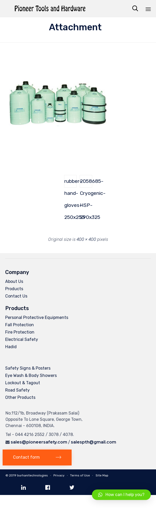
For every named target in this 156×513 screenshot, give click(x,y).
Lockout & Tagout (22, 382)
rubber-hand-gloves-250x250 (70, 183)
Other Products (20, 397)
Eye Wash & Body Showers (31, 375)
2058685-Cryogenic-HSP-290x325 (86, 183)
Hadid (11, 346)
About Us (14, 281)
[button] (37, 457)
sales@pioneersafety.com (39, 442)
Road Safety (17, 390)
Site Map (102, 475)
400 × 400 (86, 239)
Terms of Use (80, 475)
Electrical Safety (21, 339)
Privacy (59, 475)
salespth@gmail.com (93, 442)
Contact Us (16, 296)
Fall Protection (19, 324)
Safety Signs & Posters (28, 368)
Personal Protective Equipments (36, 317)
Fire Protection (19, 332)
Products (14, 288)
